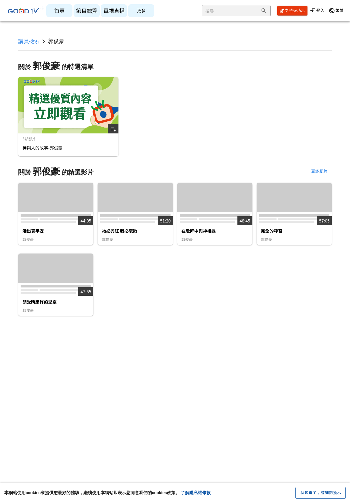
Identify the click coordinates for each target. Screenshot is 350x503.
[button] (336, 11)
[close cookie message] (320, 493)
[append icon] (264, 10)
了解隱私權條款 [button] (196, 492)
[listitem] (59, 10)
